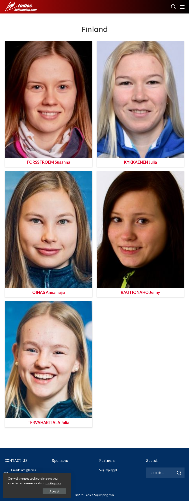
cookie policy (53, 483)
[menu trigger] (181, 6)
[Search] (173, 6)
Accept (54, 491)
